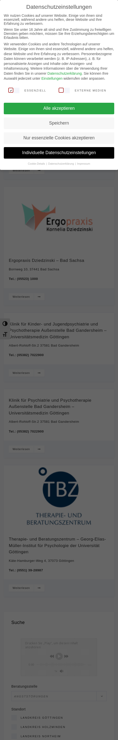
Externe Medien (82, 89)
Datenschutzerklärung (65, 73)
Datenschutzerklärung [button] (61, 163)
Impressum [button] (83, 163)
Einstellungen (51, 78)
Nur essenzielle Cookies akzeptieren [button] (59, 137)
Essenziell (27, 89)
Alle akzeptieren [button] (59, 108)
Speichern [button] (59, 123)
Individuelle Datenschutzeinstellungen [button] (59, 152)
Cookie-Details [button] (37, 163)
